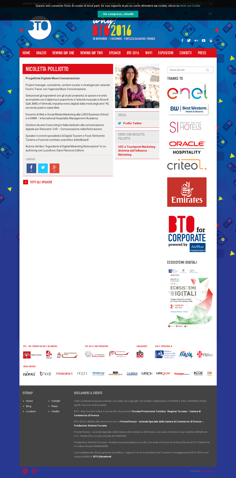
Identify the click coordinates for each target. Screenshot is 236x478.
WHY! (148, 53)
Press (202, 53)
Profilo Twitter (132, 123)
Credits (55, 411)
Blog (28, 406)
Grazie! (41, 53)
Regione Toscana (177, 411)
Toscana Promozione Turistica (148, 411)
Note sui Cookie (190, 6)
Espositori (165, 53)
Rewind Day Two (91, 53)
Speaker (115, 53)
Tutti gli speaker (41, 182)
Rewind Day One (63, 53)
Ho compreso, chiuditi (118, 14)
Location (31, 411)
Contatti (185, 53)
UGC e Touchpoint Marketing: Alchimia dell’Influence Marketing (137, 150)
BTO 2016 (133, 53)
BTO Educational (102, 456)
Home (26, 53)
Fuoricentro (207, 471)
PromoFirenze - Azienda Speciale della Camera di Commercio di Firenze (161, 421)
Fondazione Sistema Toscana (90, 425)
